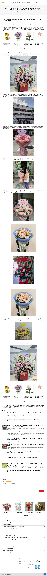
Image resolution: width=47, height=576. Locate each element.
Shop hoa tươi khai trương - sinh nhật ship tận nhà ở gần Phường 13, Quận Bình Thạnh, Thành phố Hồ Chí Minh (24, 439)
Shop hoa (29, 561)
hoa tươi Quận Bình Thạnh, (9, 405)
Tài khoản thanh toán (30, 567)
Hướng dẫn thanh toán (30, 565)
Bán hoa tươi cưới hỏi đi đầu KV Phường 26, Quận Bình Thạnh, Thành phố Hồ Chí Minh (25, 420)
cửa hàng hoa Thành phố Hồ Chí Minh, (30, 406)
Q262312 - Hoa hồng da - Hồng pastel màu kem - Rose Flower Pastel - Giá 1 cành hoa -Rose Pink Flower (28, 44)
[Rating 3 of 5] (8, 481)
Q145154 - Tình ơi (5, 512)
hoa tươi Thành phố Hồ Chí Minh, (18, 405)
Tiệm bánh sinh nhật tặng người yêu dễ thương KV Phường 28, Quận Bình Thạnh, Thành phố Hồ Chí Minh (25, 413)
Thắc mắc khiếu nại (19, 566)
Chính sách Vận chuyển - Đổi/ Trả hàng (21, 561)
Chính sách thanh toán (20, 565)
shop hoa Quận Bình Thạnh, (26, 405)
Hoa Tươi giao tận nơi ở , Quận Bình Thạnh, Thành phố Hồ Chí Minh (22, 457)
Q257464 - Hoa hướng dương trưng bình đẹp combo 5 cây (6, 43)
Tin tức (4, 11)
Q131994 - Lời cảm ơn (39, 512)
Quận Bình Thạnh (8, 11)
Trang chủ (14, 2)
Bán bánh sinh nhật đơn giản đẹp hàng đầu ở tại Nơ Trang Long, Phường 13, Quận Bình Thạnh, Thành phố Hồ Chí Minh (25, 426)
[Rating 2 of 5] (7, 481)
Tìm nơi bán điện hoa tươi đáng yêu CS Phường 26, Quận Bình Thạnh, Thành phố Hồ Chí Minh (25, 445)
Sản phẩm (24, 2)
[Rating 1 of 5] (6, 481)
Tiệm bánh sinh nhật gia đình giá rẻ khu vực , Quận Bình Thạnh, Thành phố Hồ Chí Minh (25, 471)
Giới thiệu (18, 2)
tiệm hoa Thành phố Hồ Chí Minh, (10, 406)
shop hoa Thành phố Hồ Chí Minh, (35, 405)
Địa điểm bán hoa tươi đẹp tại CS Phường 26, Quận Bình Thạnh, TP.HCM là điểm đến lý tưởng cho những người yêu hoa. (26, 464)
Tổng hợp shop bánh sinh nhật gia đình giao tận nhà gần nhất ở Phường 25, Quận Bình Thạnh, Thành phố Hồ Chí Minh (25, 451)
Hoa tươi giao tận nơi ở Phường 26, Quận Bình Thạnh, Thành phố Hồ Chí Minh (24, 431)
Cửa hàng (28, 2)
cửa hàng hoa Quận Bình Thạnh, (19, 406)
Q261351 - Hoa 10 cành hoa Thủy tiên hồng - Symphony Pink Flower (39, 43)
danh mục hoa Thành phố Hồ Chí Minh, (9, 407)
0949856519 (19, 24)
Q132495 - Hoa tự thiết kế (17, 512)
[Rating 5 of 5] (10, 481)
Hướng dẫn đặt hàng (20, 563)
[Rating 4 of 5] (9, 481)
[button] (39, 2)
